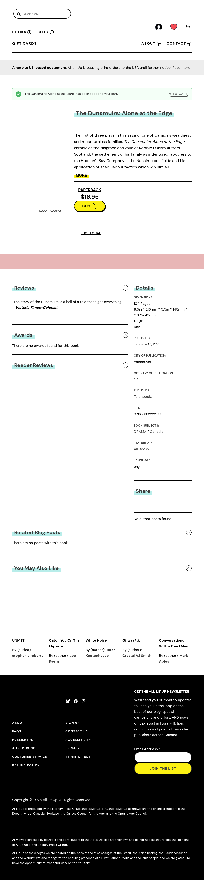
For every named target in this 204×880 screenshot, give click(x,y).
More (81, 175)
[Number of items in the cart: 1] (188, 28)
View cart (178, 94)
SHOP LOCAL (91, 233)
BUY (86, 206)
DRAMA (140, 431)
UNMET (18, 640)
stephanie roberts (27, 655)
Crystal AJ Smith (136, 655)
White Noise (96, 640)
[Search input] (42, 14)
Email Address (147, 749)
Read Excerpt (50, 211)
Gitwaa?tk (131, 640)
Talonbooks (143, 396)
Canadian (157, 431)
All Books (141, 449)
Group (62, 845)
